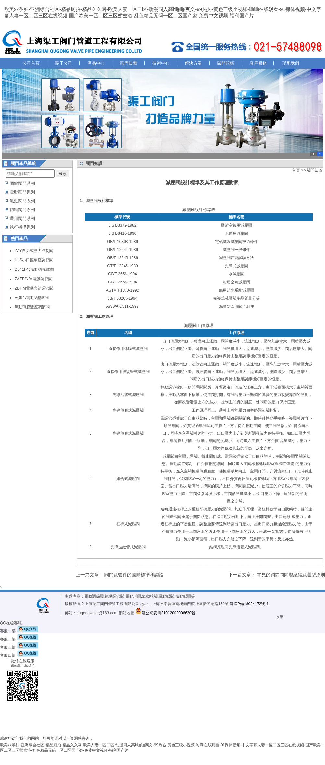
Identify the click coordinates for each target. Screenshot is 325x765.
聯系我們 (290, 63)
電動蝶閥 (166, 596)
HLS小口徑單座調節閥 (34, 260)
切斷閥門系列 (22, 209)
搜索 (62, 173)
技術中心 (160, 63)
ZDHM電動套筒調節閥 (34, 288)
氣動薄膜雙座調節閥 (32, 307)
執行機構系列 (22, 227)
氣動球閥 (150, 596)
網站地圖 (126, 613)
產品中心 (96, 63)
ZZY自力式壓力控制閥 (34, 250)
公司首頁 (31, 63)
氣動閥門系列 (22, 200)
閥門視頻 (225, 63)
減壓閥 (92, 200)
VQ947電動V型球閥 (32, 297)
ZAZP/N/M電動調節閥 (33, 279)
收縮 (279, 617)
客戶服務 (258, 63)
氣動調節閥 (114, 596)
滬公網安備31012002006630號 (165, 613)
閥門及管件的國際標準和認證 (133, 574)
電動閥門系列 (22, 192)
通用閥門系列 (22, 218)
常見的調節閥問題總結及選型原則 (291, 574)
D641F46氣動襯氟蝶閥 (34, 269)
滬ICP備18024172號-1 (249, 604)
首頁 (296, 170)
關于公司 (63, 63)
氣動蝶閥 (183, 596)
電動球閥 (133, 596)
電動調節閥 (94, 596)
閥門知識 (128, 63)
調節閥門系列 (22, 183)
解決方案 (193, 63)
